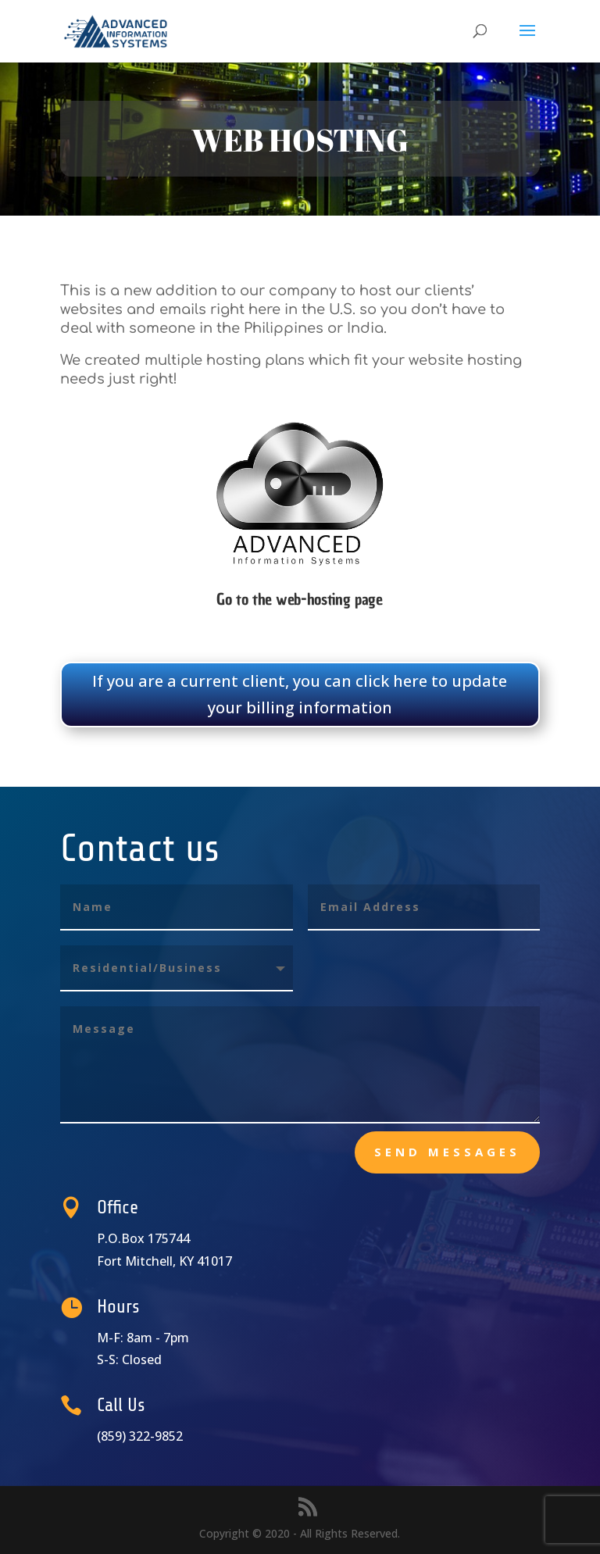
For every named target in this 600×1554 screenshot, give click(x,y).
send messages (447, 1151)
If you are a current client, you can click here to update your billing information (299, 694)
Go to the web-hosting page (299, 599)
